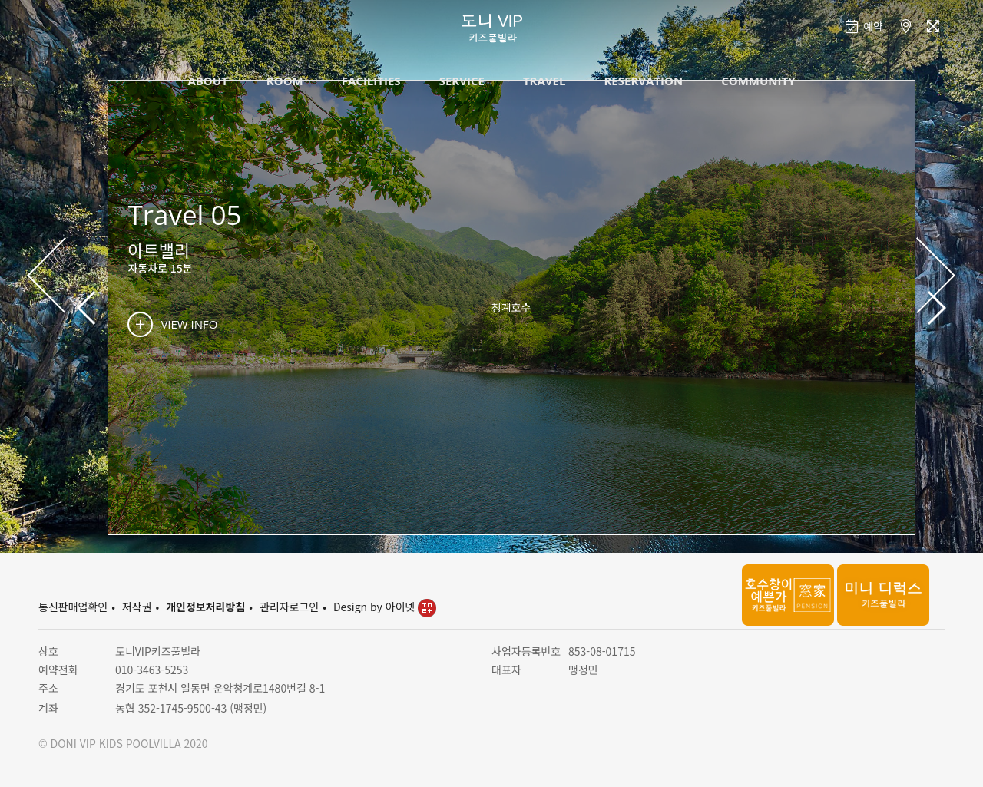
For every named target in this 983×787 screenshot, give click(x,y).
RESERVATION (643, 80)
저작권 (137, 606)
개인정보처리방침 (205, 606)
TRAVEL (544, 80)
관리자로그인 (289, 606)
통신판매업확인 (73, 606)
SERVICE (462, 80)
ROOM (284, 80)
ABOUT (207, 80)
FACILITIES (371, 80)
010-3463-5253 (151, 669)
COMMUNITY (758, 80)
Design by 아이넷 (384, 606)
